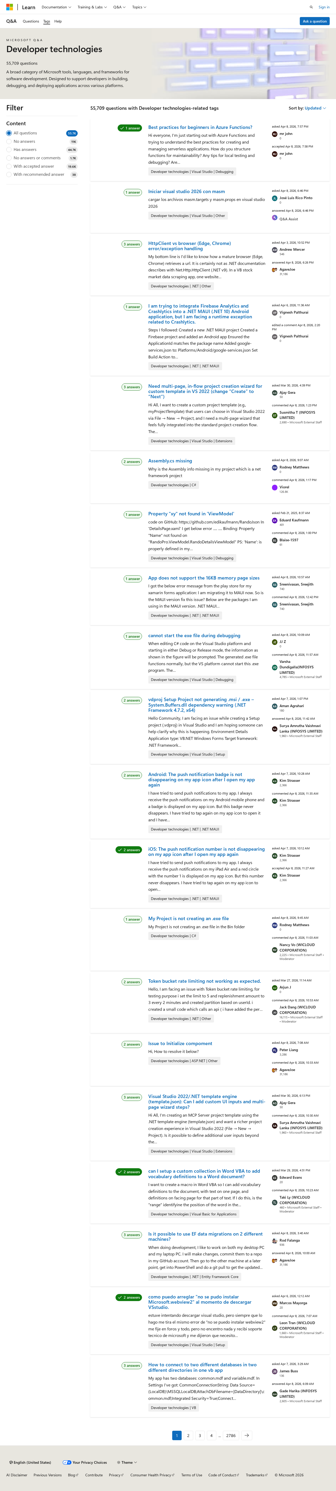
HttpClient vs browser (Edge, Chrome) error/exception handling (189, 246)
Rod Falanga (290, 1240)
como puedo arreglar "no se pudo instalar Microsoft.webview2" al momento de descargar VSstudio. (199, 1301)
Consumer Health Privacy (150, 1474)
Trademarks (255, 1474)
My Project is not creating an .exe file (188, 918)
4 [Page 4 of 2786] (211, 1435)
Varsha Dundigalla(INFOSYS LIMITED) (297, 667)
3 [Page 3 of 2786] (200, 1435)
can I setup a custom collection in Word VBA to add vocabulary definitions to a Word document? (204, 1173)
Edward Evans (291, 1177)
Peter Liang (289, 1049)
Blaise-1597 (289, 539)
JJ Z (283, 641)
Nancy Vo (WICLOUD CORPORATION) (297, 947)
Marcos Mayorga (293, 1302)
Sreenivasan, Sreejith (296, 584)
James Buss (289, 1370)
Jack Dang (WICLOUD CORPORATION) (298, 1009)
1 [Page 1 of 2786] (177, 1435)
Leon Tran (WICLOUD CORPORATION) (297, 1325)
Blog (71, 1474)
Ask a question (315, 21)
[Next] (246, 1435)
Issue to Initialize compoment (180, 1043)
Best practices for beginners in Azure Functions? (200, 127)
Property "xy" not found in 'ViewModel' (191, 513)
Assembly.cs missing (170, 460)
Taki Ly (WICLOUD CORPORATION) (295, 1200)
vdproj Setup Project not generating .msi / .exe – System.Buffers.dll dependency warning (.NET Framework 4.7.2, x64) (201, 704)
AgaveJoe (287, 269)
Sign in (324, 6)
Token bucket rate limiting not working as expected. (204, 981)
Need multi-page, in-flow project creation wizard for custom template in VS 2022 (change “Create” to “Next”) (205, 391)
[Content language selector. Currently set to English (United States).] (30, 1462)
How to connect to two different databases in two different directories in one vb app (202, 1367)
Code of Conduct (222, 1474)
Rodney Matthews (294, 467)
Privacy (114, 1474)
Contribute (94, 1474)
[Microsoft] (9, 7)
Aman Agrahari (292, 705)
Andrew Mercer (292, 249)
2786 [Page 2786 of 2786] (231, 1435)
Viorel (284, 486)
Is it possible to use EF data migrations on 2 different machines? (205, 1236)
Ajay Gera (287, 392)
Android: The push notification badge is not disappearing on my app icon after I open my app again (201, 779)
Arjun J (285, 987)
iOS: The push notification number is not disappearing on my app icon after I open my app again (206, 851)
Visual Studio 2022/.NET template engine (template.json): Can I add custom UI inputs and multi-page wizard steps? (206, 1101)
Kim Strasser (290, 780)
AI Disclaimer (16, 1474)
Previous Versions (48, 1474)
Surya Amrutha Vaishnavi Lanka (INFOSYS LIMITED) (301, 728)
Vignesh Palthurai (294, 312)
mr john (286, 133)
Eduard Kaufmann (294, 519)
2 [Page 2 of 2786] (188, 1435)
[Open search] (311, 7)
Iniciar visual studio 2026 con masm (186, 191)
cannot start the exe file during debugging (194, 635)
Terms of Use (191, 1474)
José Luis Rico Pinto (296, 197)
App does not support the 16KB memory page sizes (204, 578)
